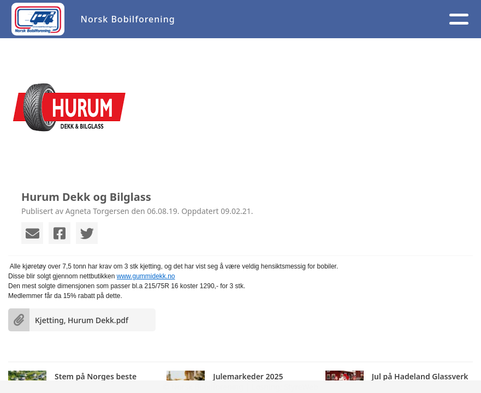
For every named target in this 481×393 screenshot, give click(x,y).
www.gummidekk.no (146, 276)
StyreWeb (301, 387)
